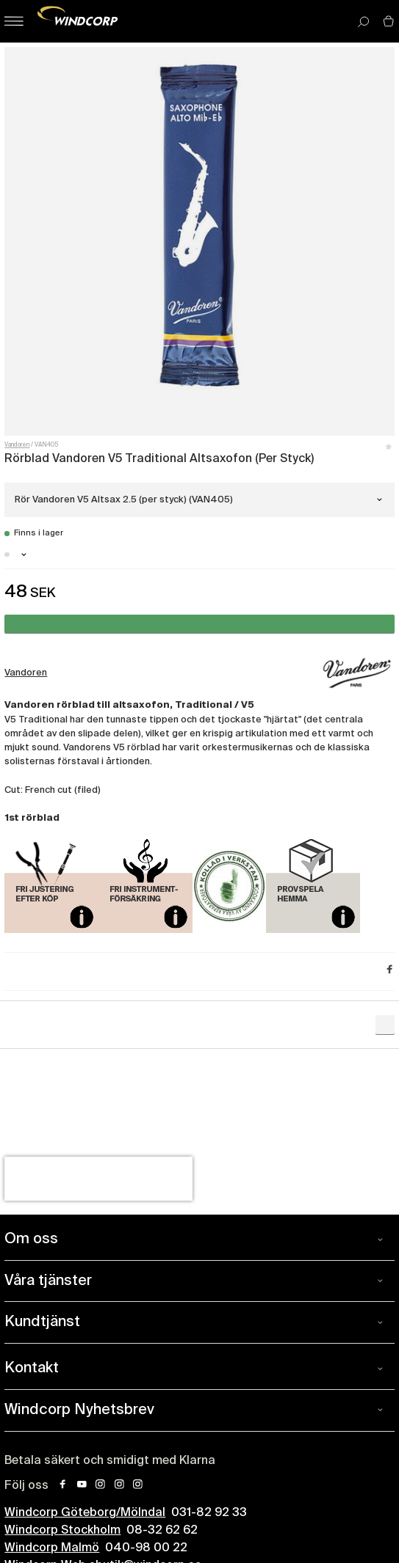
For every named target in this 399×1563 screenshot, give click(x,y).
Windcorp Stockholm (62, 1531)
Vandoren (16, 445)
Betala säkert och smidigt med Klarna (109, 1461)
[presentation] (98, 1179)
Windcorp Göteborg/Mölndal (84, 1513)
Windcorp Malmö (51, 1548)
